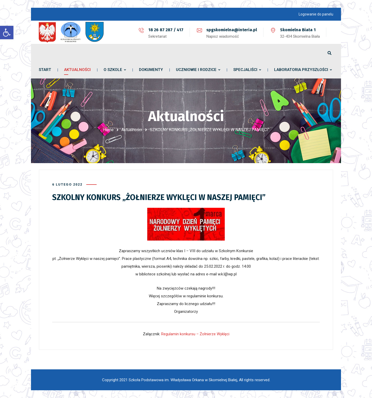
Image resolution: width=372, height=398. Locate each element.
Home (108, 129)
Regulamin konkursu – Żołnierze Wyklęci (195, 334)
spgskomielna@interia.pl (231, 29)
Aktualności (131, 129)
